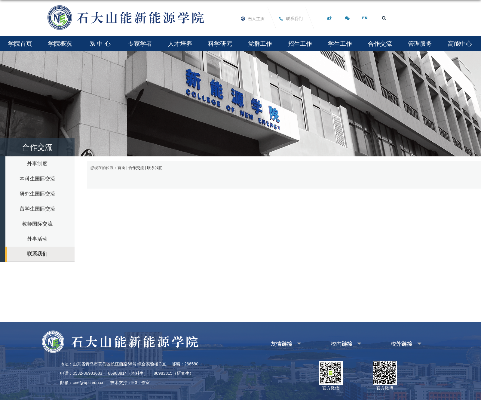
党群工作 (260, 43)
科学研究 (220, 43)
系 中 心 (100, 43)
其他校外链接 (396, 342)
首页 (121, 167)
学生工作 (340, 43)
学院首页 (20, 43)
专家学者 (140, 43)
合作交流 (380, 43)
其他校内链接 (336, 342)
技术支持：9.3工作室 (130, 382)
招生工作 (300, 43)
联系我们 (155, 167)
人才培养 (180, 43)
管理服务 (420, 43)
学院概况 (60, 43)
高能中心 (460, 43)
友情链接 (272, 342)
